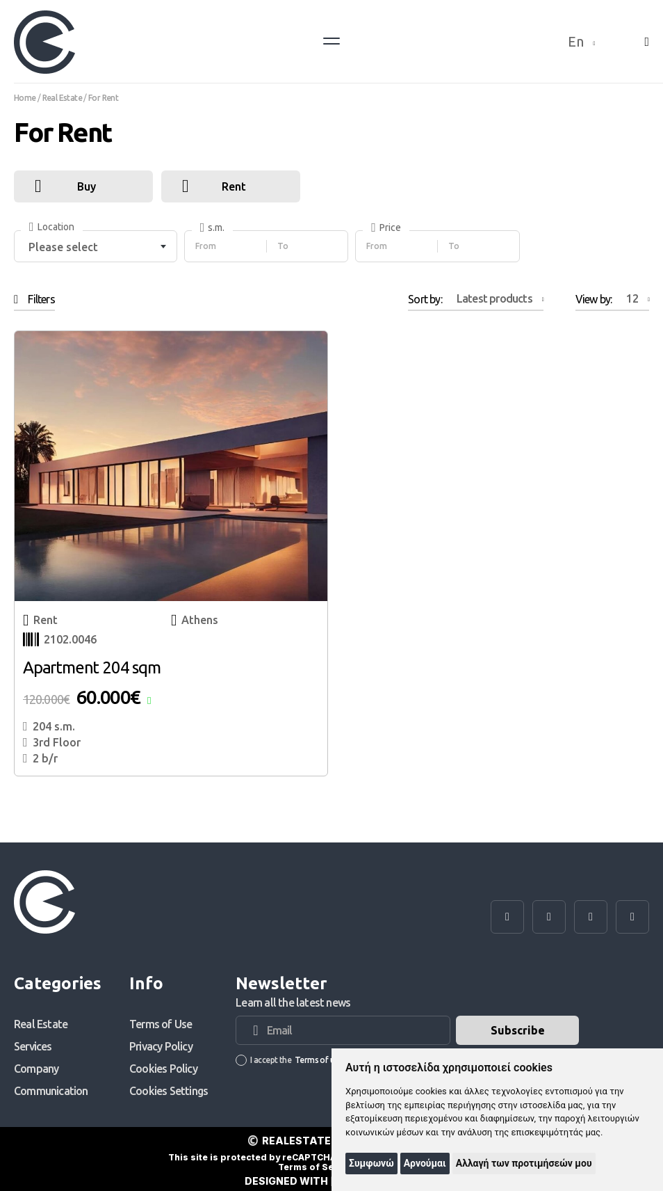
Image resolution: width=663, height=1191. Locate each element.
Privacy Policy (161, 1046)
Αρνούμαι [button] (425, 1163)
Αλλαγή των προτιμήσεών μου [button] (524, 1163)
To (282, 245)
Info (146, 983)
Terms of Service (317, 1167)
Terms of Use (160, 1024)
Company (36, 1068)
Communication (51, 1091)
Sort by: (475, 298)
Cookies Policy (163, 1068)
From (205, 245)
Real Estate (40, 1024)
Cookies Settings (168, 1091)
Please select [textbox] (63, 247)
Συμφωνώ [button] (371, 1163)
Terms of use (319, 1059)
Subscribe (518, 1030)
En (582, 41)
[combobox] (95, 246)
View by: (612, 298)
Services (33, 1046)
